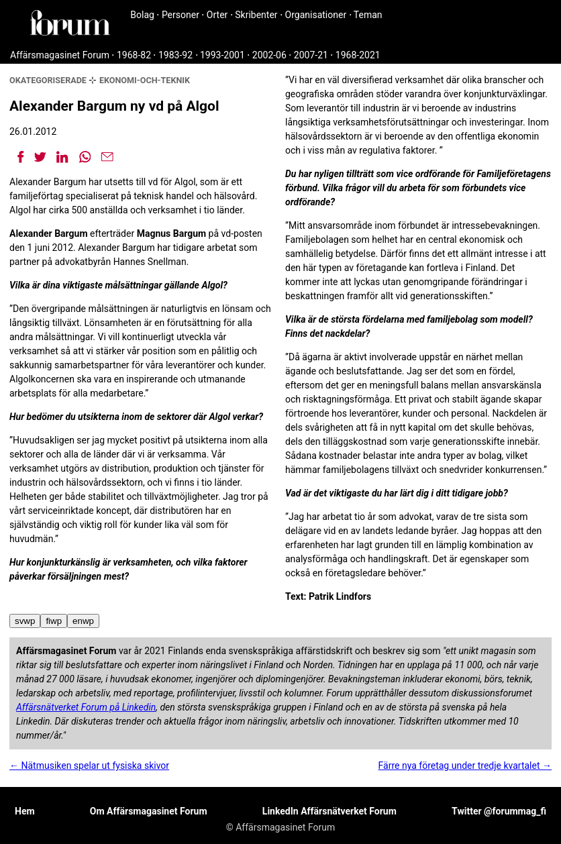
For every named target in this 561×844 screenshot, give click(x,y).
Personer (180, 14)
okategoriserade (48, 80)
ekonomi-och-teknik (144, 80)
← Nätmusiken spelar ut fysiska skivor (89, 765)
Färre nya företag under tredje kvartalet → (465, 765)
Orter (217, 14)
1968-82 (134, 55)
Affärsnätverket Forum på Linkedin (86, 707)
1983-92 (175, 55)
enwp (83, 621)
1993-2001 (222, 55)
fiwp (54, 621)
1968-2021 (358, 55)
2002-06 (269, 55)
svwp (25, 621)
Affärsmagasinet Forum (59, 55)
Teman (368, 14)
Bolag (142, 14)
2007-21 (311, 55)
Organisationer (316, 14)
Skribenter (256, 14)
